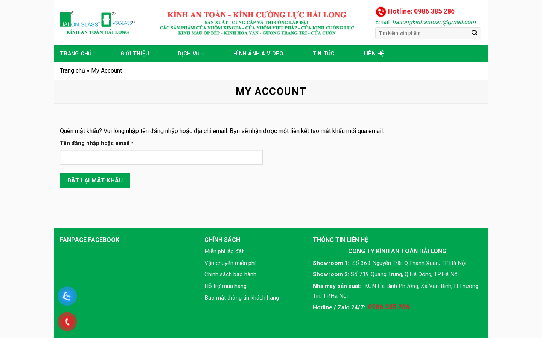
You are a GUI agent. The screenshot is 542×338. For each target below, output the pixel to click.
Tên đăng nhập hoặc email (103, 143)
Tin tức (323, 53)
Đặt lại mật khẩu (95, 180)
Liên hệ (374, 53)
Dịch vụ (191, 53)
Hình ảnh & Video (258, 53)
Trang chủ (76, 53)
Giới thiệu (134, 53)
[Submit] (475, 33)
